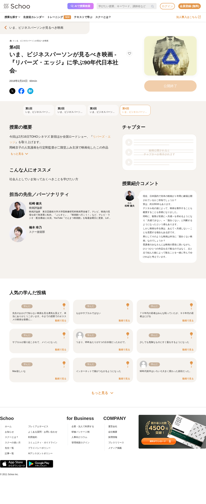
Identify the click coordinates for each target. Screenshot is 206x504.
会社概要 (112, 432)
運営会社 (112, 426)
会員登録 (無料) (189, 6)
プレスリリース (116, 442)
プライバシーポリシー (39, 448)
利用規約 (32, 437)
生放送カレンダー (33, 17)
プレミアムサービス (38, 426)
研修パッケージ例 (81, 432)
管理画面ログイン (81, 442)
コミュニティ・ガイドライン (42, 442)
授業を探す (12, 17)
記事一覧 (9, 453)
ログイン (167, 6)
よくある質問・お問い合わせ (42, 432)
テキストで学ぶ (83, 17)
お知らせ (9, 432)
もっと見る (20, 154)
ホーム (8, 426)
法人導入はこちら (188, 17)
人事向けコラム (79, 437)
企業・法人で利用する (83, 426)
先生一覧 (9, 448)
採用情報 (112, 437)
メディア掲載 (115, 448)
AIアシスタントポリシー (40, 453)
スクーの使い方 (13, 442)
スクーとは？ (103, 17)
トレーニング (59, 17)
